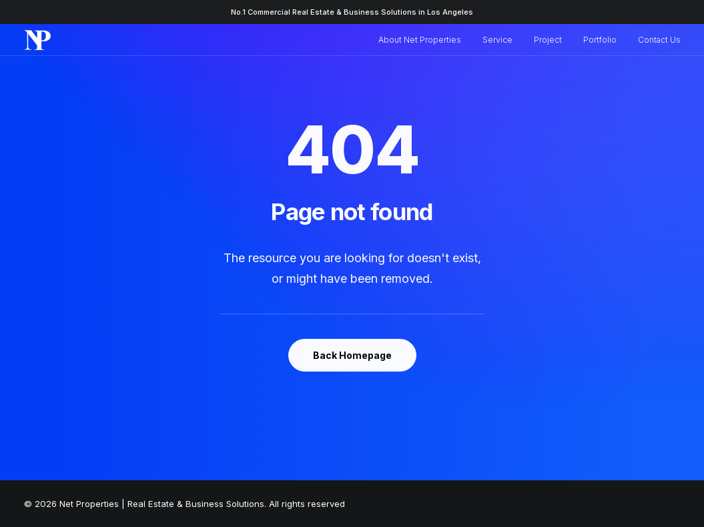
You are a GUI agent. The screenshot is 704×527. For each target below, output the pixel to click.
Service (497, 40)
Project (548, 40)
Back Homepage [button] (352, 355)
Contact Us (659, 40)
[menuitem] (424, 40)
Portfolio (600, 40)
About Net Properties (419, 40)
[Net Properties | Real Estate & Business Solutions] (37, 40)
